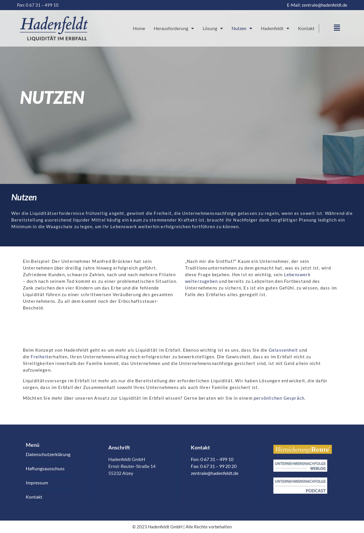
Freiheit (40, 356)
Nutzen (242, 28)
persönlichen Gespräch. (280, 398)
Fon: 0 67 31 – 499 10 (37, 5)
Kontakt (306, 28)
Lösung (213, 28)
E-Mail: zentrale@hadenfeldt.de (317, 5)
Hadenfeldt (275, 28)
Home (139, 28)
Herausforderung (174, 28)
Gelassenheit (283, 350)
